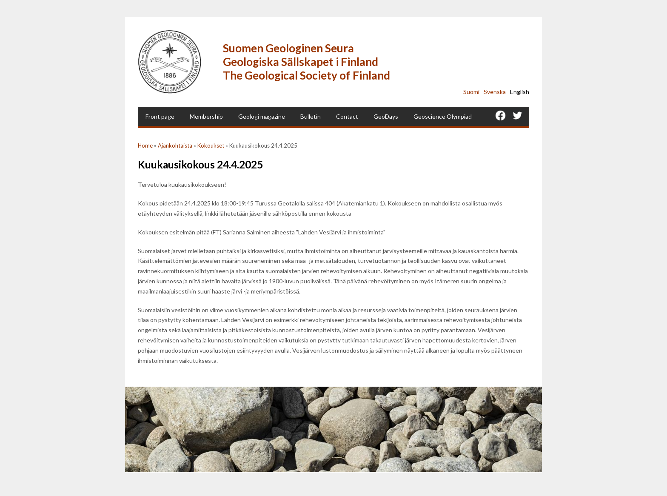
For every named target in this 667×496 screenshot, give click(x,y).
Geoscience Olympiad (442, 116)
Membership (206, 116)
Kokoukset (210, 145)
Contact (347, 116)
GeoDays (385, 116)
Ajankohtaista (175, 145)
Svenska (495, 91)
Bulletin (310, 116)
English (519, 91)
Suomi (471, 91)
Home (145, 145)
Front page (159, 116)
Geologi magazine (261, 116)
